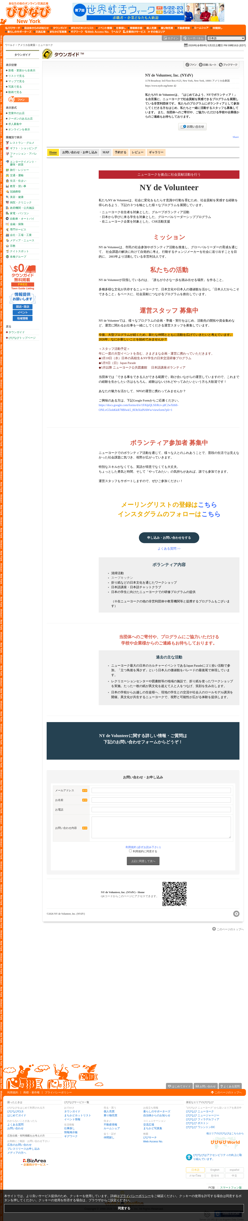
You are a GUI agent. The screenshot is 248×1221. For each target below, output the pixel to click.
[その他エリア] (156, 31)
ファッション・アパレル (23, 155)
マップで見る (16, 81)
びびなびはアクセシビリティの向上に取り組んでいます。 (217, 1157)
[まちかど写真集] (57, 31)
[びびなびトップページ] (26, 12)
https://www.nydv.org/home (159, 85)
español (234, 1169)
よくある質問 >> (169, 548)
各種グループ (18, 256)
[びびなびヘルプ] (116, 31)
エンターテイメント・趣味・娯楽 (23, 163)
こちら (207, 504)
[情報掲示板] (135, 28)
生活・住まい (18, 180)
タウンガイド (22, 54)
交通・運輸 (17, 175)
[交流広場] (39, 31)
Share (236, 136)
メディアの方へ (16, 1152)
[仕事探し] (120, 28)
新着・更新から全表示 (21, 70)
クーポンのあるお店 (20, 118)
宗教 (12, 245)
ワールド (10, 45)
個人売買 (109, 1111)
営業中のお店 (16, 113)
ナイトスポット (19, 251)
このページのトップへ (228, 1092)
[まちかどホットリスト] (81, 28)
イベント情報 (72, 1119)
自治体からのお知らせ (156, 1115)
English (215, 1169)
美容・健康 (17, 197)
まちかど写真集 (152, 1128)
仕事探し (69, 1128)
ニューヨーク (45, 45)
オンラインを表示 (19, 129)
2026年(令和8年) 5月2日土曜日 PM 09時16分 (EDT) (217, 45)
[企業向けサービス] (134, 31)
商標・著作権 (31, 1092)
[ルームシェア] (200, 28)
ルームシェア (112, 1128)
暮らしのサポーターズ (156, 1111)
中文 (234, 1175)
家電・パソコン (19, 213)
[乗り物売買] (166, 28)
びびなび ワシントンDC (200, 1127)
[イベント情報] (104, 28)
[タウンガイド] (59, 28)
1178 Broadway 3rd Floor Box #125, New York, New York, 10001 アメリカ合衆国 (187, 80)
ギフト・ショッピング (23, 148)
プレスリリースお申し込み (23, 1148)
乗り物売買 (110, 1115)
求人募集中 (15, 124)
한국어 (215, 1175)
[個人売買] (150, 28)
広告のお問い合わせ (19, 1144)
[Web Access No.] (97, 31)
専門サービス (18, 229)
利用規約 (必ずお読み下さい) (143, 847)
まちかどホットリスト (77, 1115)
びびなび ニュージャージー (202, 1115)
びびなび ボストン (197, 1123)
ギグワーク (71, 1136)
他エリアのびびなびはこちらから (225, 1133)
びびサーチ (150, 1137)
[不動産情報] (182, 28)
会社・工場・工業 (21, 235)
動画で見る (15, 92)
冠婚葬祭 (15, 191)
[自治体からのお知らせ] (35, 28)
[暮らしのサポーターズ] (18, 31)
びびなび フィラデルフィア (202, 1119)
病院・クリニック (21, 202)
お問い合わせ (15, 1128)
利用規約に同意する (145, 851)
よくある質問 (15, 1124)
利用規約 (12, 1092)
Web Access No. (153, 1141)
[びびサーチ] (12, 28)
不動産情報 (110, 1124)
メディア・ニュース (22, 240)
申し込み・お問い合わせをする (169, 537)
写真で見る (15, 86)
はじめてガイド (16, 1115)
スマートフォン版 (231, 1187)
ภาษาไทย (195, 1175)
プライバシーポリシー (58, 1092)
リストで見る (16, 75)
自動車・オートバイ (22, 218)
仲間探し (109, 1137)
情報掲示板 (71, 1132)
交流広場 (148, 1124)
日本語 (195, 1169)
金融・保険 (17, 224)
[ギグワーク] (76, 31)
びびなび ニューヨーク (200, 1111)
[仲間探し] (216, 28)
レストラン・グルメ (22, 142)
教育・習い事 (18, 186)
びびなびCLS (15, 1111)
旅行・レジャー (19, 170)
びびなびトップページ (22, 337)
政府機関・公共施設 (22, 207)
